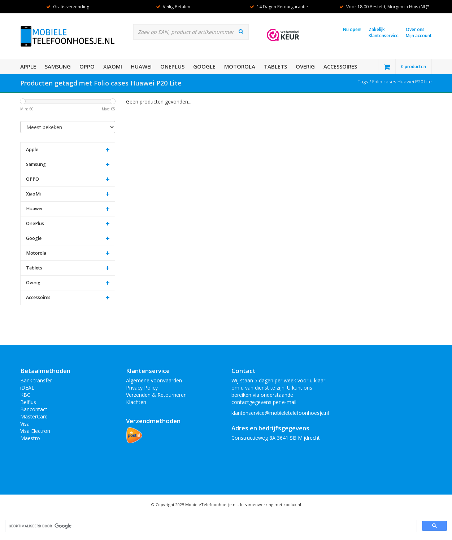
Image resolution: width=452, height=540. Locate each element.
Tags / (365, 81)
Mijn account (419, 35)
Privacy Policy (142, 387)
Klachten (136, 402)
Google (204, 66)
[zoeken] (210, 526)
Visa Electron (35, 430)
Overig (305, 66)
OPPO (87, 66)
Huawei (141, 66)
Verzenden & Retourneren (156, 394)
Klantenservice (384, 35)
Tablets (275, 66)
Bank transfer (36, 380)
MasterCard (34, 416)
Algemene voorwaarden (154, 380)
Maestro (30, 438)
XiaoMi (112, 66)
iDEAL (27, 387)
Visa (25, 423)
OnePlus (172, 66)
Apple (28, 66)
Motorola (239, 66)
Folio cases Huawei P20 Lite (402, 81)
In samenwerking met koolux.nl (270, 504)
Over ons (415, 29)
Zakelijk (377, 29)
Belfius (28, 402)
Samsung (58, 66)
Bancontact (33, 409)
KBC (25, 394)
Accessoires (340, 66)
